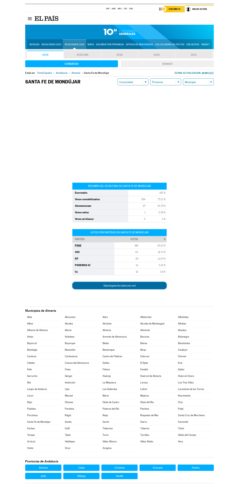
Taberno (144, 428)
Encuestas (192, 44)
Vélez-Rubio (146, 441)
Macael (69, 395)
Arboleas (69, 336)
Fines (68, 369)
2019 (45, 54)
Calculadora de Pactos (169, 44)
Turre (106, 435)
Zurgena (107, 448)
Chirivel (182, 356)
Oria (180, 402)
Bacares (144, 336)
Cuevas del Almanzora (77, 362)
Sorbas (31, 428)
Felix (29, 369)
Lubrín (143, 389)
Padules (31, 408)
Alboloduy (183, 317)
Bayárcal (32, 343)
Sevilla (119, 475)
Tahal (181, 428)
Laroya (144, 382)
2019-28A (82, 54)
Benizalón (70, 349)
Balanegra (183, 336)
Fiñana (106, 369)
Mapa (91, 44)
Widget (205, 44)
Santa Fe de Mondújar (39, 421)
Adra (105, 317)
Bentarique (108, 349)
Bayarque (70, 343)
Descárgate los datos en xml (120, 285)
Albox (30, 323)
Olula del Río (147, 402)
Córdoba (119, 467)
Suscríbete (175, 9)
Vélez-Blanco (110, 441)
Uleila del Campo (187, 435)
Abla (29, 317)
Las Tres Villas (186, 382)
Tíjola (68, 435)
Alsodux (182, 330)
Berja (143, 349)
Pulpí (180, 408)
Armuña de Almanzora (115, 336)
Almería (107, 330)
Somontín (183, 421)
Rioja (105, 415)
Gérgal (68, 376)
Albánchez (146, 317)
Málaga (81, 475)
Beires (143, 343)
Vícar (68, 448)
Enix (180, 362)
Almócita (145, 330)
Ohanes (69, 402)
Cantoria (31, 356)
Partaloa (69, 408)
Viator (30, 448)
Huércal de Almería (150, 376)
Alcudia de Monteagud (152, 323)
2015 (157, 54)
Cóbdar (31, 362)
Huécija (107, 376)
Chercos (144, 356)
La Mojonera (109, 382)
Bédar (106, 343)
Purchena (32, 415)
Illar (29, 382)
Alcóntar (107, 323)
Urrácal (31, 441)
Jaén (43, 475)
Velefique (70, 441)
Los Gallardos (110, 389)
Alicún (68, 330)
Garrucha (32, 376)
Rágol (68, 415)
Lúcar (30, 395)
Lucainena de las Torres (191, 389)
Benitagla (32, 349)
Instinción (70, 382)
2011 (194, 54)
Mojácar (144, 395)
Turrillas (144, 435)
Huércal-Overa (186, 376)
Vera (180, 441)
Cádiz (81, 467)
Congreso (72, 63)
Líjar (67, 389)
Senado (167, 63)
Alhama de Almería (37, 330)
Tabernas (108, 428)
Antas (30, 336)
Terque (31, 435)
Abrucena (70, 317)
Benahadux (184, 343)
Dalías (106, 362)
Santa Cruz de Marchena (191, 415)
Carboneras (71, 356)
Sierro (143, 421)
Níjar (29, 402)
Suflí (67, 428)
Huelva (196, 467)
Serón (106, 421)
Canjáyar (183, 349)
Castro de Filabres (112, 356)
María (106, 395)
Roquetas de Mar (149, 415)
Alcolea (69, 323)
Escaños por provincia (110, 44)
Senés (68, 421)
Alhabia (182, 323)
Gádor (181, 369)
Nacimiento (184, 395)
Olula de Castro (111, 402)
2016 (119, 54)
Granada (158, 467)
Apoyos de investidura (139, 44)
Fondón (144, 369)
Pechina (144, 408)
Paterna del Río (111, 408)
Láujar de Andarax (37, 389)
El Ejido (144, 362)
